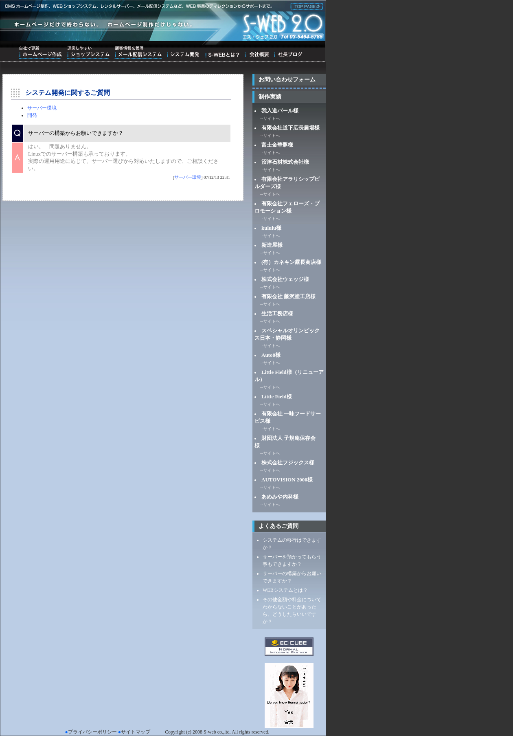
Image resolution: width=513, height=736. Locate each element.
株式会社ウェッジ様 (285, 279)
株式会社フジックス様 (287, 462)
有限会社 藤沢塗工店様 (288, 296)
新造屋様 (272, 245)
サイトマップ (135, 732)
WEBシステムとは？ (285, 590)
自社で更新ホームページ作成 (40, 52)
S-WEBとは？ (222, 52)
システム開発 (183, 52)
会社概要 (256, 52)
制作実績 (270, 97)
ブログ (288, 52)
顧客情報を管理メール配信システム (138, 52)
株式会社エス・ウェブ (305, 5)
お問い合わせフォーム (287, 80)
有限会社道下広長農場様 (290, 128)
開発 (32, 115)
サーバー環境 (42, 108)
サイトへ (271, 118)
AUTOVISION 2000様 (287, 480)
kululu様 (271, 228)
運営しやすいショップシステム (88, 52)
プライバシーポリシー (92, 732)
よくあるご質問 (278, 526)
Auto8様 (271, 355)
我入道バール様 (279, 111)
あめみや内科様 (279, 497)
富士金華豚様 (277, 145)
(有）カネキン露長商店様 (291, 262)
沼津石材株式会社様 (285, 162)
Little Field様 (276, 396)
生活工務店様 (277, 313)
